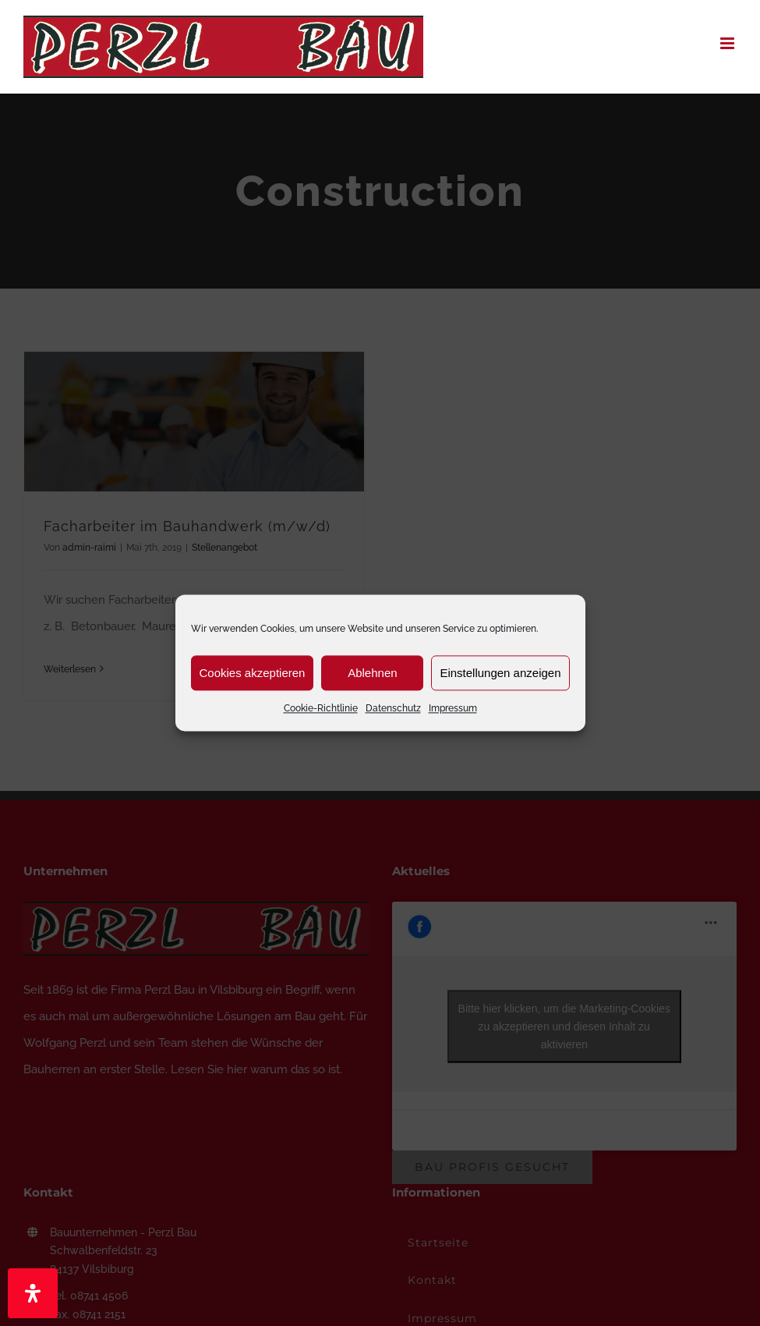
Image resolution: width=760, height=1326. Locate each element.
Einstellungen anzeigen (500, 672)
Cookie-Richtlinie (321, 708)
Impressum (453, 708)
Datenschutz (393, 708)
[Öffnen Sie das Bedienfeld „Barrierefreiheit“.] (33, 1293)
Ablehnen (372, 672)
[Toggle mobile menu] (728, 43)
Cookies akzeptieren (253, 672)
